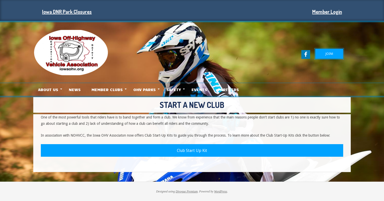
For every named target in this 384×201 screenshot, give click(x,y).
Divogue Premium (187, 191)
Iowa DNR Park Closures (67, 11)
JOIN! (329, 54)
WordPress (220, 191)
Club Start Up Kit (192, 150)
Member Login (327, 11)
